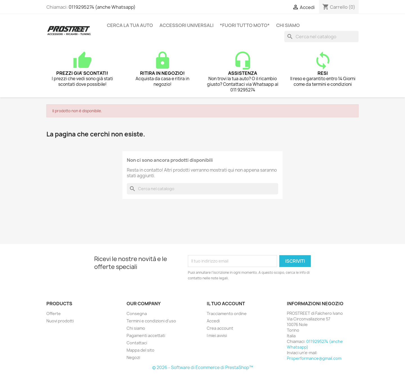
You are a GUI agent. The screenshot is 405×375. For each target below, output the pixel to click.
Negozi (133, 357)
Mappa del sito (140, 350)
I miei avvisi (217, 335)
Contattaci (137, 342)
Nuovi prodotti (60, 321)
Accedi (213, 321)
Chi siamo (288, 25)
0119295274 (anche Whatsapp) (102, 7)
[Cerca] (321, 36)
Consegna (137, 313)
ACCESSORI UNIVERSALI (186, 25)
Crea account (220, 328)
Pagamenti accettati (146, 335)
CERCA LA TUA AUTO (130, 25)
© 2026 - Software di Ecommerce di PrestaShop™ (202, 367)
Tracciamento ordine (227, 313)
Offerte (53, 313)
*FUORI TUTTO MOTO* (245, 25)
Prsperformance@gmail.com (314, 358)
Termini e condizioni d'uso (151, 321)
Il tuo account (226, 303)
